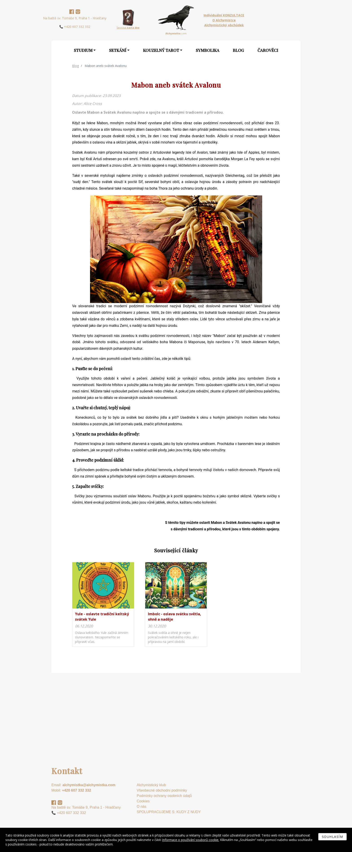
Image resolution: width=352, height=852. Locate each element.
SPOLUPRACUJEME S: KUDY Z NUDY (169, 812)
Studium (83, 50)
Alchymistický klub (151, 785)
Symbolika (207, 50)
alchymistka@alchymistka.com (88, 785)
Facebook (71, 11)
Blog (238, 50)
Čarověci (267, 50)
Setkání (117, 50)
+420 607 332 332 (76, 790)
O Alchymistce (224, 20)
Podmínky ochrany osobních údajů (164, 796)
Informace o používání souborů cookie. (190, 840)
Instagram (78, 11)
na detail (103, 604)
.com (176, 33)
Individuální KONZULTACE (224, 15)
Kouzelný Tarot (161, 50)
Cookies (143, 801)
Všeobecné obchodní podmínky (162, 790)
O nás (141, 806)
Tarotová (128, 27)
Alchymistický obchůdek (224, 25)
